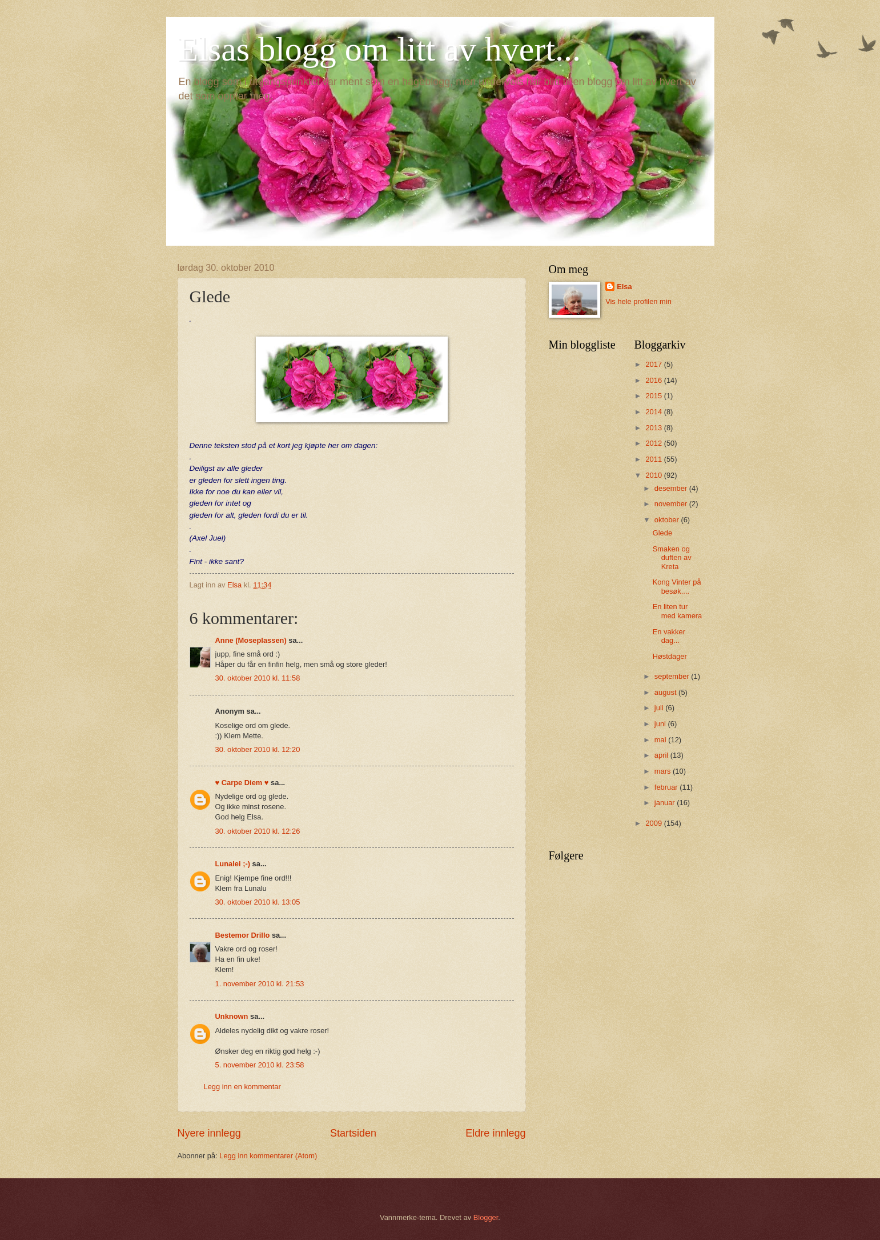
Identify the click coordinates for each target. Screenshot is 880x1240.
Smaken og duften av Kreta (672, 558)
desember (671, 488)
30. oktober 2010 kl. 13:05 (257, 902)
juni (661, 723)
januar (665, 802)
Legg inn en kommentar (242, 1086)
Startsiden (353, 1133)
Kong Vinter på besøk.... (677, 586)
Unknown (231, 1016)
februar (667, 787)
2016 (654, 380)
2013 (654, 427)
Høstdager (670, 656)
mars (663, 771)
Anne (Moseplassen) (251, 640)
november (671, 503)
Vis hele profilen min (638, 301)
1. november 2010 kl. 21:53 (259, 983)
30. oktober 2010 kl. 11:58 (257, 678)
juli (659, 707)
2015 (654, 395)
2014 (654, 411)
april (662, 755)
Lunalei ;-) (233, 863)
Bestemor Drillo (242, 935)
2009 (654, 823)
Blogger (486, 1217)
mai (661, 739)
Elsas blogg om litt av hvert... (379, 49)
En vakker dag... (669, 636)
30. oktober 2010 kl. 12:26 (257, 831)
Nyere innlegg (209, 1133)
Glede (662, 533)
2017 (654, 364)
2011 (654, 459)
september (672, 676)
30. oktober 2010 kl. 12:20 (257, 749)
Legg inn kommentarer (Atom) (268, 1155)
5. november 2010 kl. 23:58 (259, 1065)
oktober (667, 519)
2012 (654, 443)
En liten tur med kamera (677, 610)
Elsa (624, 286)
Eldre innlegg (495, 1133)
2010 (654, 475)
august (666, 692)
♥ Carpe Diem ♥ (242, 782)
